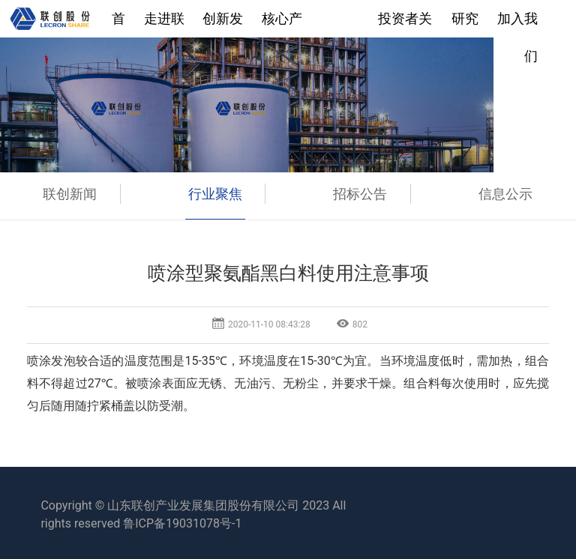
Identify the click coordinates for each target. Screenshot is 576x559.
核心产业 (282, 23)
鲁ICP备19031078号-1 (182, 523)
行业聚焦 (215, 194)
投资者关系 (405, 23)
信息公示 (505, 194)
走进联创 (164, 23)
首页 (118, 23)
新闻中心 (340, 23)
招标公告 (360, 194)
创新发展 (222, 23)
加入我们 (517, 23)
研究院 (465, 23)
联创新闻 (70, 194)
